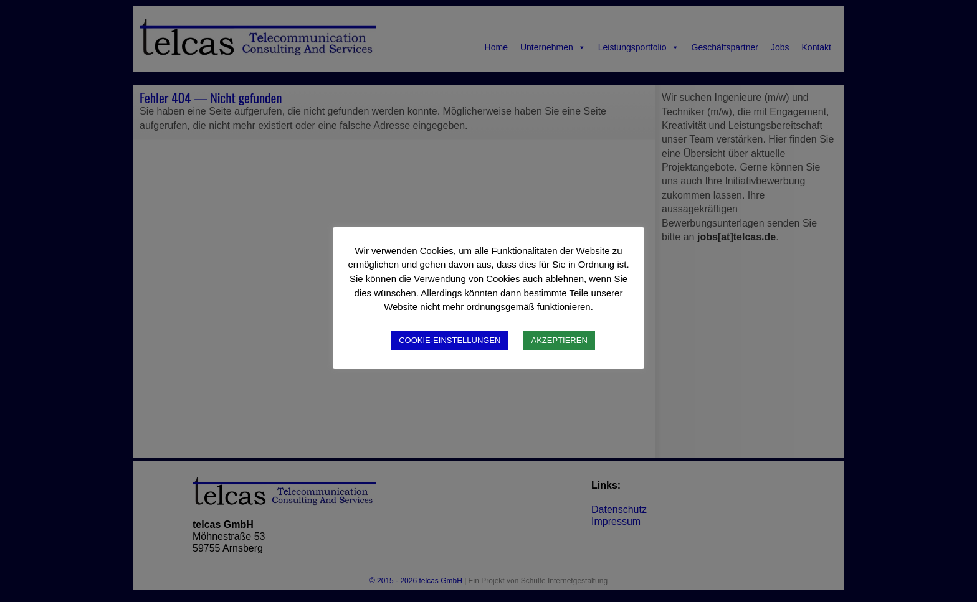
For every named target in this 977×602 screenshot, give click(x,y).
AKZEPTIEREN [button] (559, 340)
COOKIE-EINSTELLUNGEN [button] (449, 340)
